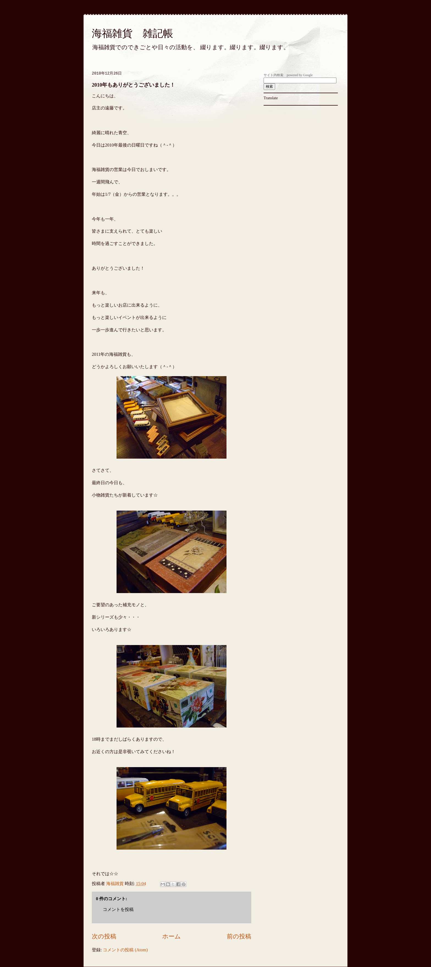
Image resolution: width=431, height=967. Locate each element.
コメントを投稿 (118, 909)
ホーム (171, 936)
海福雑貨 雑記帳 (132, 33)
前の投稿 (239, 936)
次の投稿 (104, 936)
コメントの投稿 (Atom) (125, 949)
